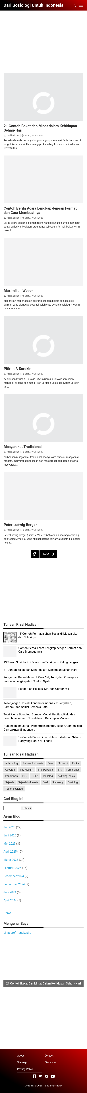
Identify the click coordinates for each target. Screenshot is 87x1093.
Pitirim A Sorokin (17, 369)
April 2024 (10, 900)
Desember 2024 (13, 876)
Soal (45, 782)
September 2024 (14, 884)
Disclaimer (51, 1062)
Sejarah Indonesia (28, 782)
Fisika (75, 763)
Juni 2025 (9, 835)
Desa (50, 763)
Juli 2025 (9, 827)
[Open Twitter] (40, 1076)
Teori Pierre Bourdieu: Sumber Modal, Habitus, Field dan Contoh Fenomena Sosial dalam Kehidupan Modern (39, 716)
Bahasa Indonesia (33, 763)
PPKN (35, 776)
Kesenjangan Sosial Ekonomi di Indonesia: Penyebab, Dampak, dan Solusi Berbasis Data (37, 705)
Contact (49, 1055)
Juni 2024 (9, 892)
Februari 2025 (12, 868)
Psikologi (48, 776)
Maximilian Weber (18, 290)
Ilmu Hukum (26, 769)
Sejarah (9, 782)
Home (7, 913)
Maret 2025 (10, 859)
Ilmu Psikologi (45, 769)
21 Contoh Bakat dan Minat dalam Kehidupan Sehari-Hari (39, 670)
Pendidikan (11, 776)
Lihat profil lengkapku (17, 932)
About (20, 1055)
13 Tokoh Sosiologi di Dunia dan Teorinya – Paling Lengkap (41, 662)
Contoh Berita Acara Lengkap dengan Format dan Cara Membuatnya (40, 210)
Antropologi (11, 763)
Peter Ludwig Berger (20, 525)
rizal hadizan (13, 135)
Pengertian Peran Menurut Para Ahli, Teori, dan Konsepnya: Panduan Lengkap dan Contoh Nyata (41, 679)
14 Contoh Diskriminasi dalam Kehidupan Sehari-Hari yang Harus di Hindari (49, 739)
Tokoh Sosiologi (14, 788)
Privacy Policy (25, 1069)
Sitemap (21, 1062)
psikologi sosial (66, 776)
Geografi (10, 769)
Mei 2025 (9, 843)
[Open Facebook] (34, 1076)
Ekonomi (63, 763)
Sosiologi (73, 782)
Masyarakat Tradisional (23, 447)
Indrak (59, 1085)
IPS (60, 769)
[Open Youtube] (53, 1076)
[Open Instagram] (46, 1076)
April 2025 (10, 851)
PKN (24, 776)
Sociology (57, 782)
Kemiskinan (73, 769)
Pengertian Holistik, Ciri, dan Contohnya (43, 689)
